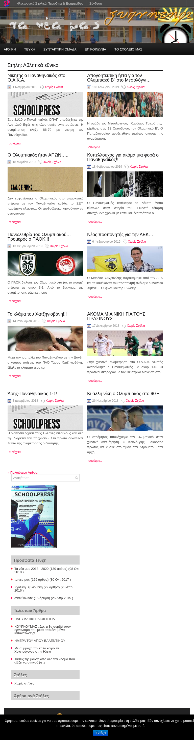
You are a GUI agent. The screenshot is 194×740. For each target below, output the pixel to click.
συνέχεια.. (15, 143)
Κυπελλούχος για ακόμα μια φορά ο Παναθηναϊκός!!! (123, 157)
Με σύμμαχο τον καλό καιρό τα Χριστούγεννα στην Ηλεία (36, 649)
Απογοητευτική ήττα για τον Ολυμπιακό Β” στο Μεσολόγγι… (119, 78)
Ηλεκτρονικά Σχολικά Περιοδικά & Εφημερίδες (49, 3)
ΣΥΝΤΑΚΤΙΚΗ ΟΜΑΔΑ (60, 49)
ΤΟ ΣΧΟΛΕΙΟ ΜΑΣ (128, 49)
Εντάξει (101, 733)
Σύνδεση (95, 3)
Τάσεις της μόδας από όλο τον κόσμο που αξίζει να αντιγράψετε (44, 660)
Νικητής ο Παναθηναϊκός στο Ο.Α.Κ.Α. (36, 78)
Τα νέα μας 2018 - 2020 (31, 569)
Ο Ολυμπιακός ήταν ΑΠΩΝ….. (38, 155)
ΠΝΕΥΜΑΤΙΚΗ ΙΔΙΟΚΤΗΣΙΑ (34, 619)
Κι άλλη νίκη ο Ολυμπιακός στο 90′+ (123, 393)
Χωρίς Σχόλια (54, 87)
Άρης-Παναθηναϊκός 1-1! (32, 393)
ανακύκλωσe (23, 598)
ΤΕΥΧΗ (29, 49)
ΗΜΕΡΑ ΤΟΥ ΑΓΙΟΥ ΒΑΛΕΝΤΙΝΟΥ (39, 641)
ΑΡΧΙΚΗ (10, 49)
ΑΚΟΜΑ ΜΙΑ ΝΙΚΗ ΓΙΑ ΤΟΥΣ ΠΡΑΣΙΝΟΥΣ (116, 316)
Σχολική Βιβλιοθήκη (28, 587)
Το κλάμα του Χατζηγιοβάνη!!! (37, 314)
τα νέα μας (22, 579)
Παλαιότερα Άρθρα (22, 472)
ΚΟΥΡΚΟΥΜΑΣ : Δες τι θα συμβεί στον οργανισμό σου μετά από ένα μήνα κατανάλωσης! (42, 630)
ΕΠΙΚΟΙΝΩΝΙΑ (95, 49)
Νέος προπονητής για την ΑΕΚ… (120, 234)
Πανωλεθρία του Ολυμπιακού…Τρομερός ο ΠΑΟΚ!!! (39, 237)
